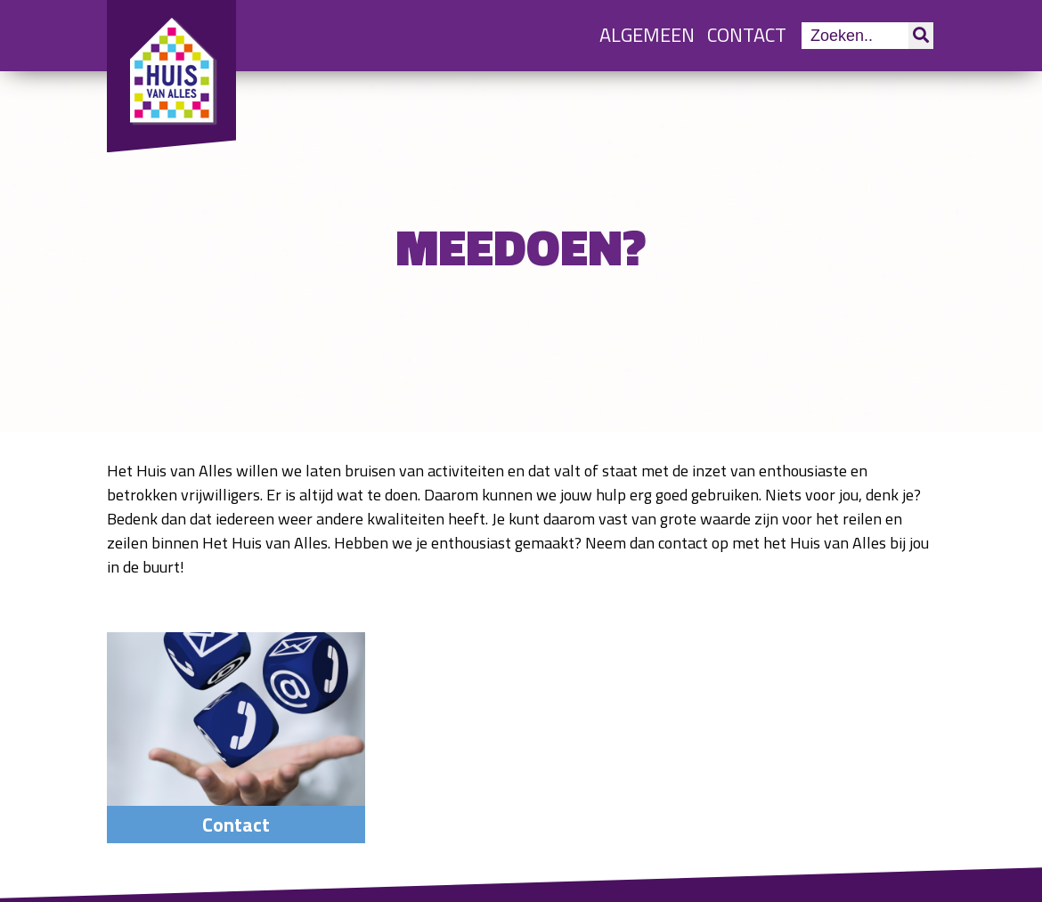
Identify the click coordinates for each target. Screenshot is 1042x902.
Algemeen (647, 35)
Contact (746, 35)
